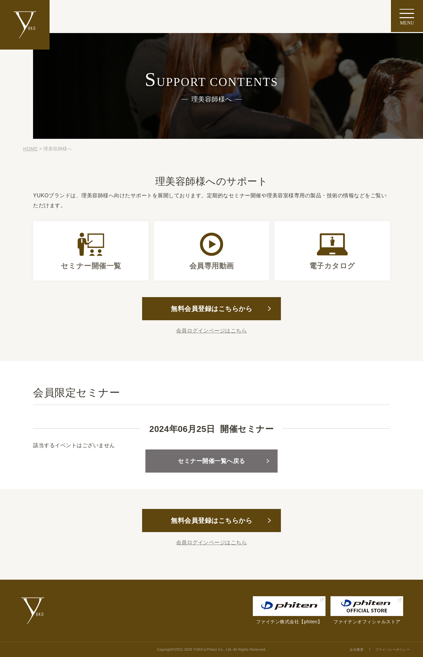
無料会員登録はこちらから (211, 308)
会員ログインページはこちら (211, 330)
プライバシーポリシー (392, 649)
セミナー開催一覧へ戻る (211, 461)
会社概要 (357, 649)
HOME (30, 148)
